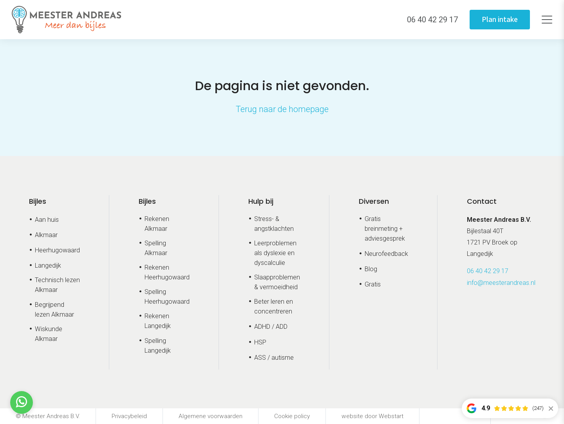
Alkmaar (46, 235)
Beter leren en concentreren (273, 306)
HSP (260, 342)
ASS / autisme (274, 357)
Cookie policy (292, 416)
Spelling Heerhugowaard (167, 296)
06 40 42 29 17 (487, 271)
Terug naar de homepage (282, 109)
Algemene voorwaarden (210, 416)
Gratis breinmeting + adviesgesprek (385, 228)
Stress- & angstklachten (274, 223)
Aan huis (47, 219)
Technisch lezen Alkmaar (57, 285)
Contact (482, 201)
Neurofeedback (386, 253)
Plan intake (498, 19)
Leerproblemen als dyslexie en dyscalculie (275, 252)
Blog (371, 269)
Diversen (374, 201)
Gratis (373, 284)
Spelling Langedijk (158, 345)
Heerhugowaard (57, 250)
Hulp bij (260, 201)
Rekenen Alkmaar (157, 223)
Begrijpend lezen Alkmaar (54, 309)
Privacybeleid (129, 416)
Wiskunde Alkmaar (48, 333)
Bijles (37, 201)
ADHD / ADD (270, 326)
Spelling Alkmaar (156, 248)
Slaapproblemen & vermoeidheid (277, 282)
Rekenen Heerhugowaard (167, 272)
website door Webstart (372, 416)
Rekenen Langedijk (158, 321)
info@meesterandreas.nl (501, 282)
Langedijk (48, 265)
